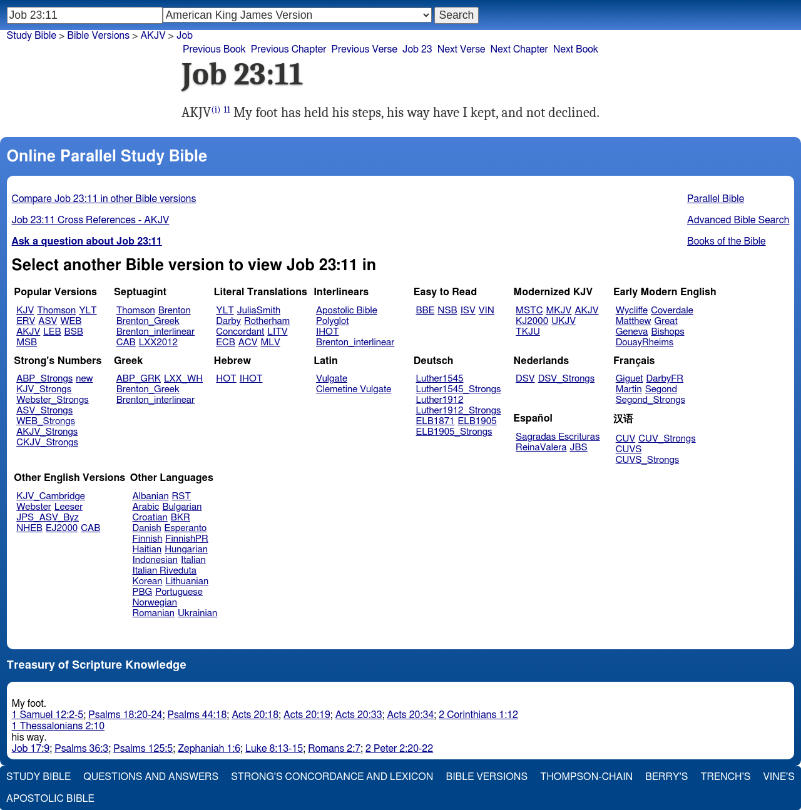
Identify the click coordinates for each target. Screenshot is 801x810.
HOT (226, 378)
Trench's (725, 777)
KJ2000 (532, 321)
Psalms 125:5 (143, 749)
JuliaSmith (258, 310)
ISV (468, 310)
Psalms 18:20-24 (125, 715)
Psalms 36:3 (81, 749)
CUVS (629, 449)
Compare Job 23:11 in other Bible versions (104, 199)
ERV (25, 321)
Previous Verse (364, 49)
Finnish (148, 539)
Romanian (154, 613)
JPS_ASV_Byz (47, 517)
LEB (52, 332)
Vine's (779, 777)
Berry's (666, 777)
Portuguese (179, 592)
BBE (425, 310)
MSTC (529, 310)
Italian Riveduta (164, 570)
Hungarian (186, 549)
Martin (629, 389)
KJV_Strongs (43, 389)
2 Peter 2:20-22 (399, 749)
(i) (215, 109)
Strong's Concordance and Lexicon (332, 777)
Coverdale (672, 310)
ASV (47, 321)
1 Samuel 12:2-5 (48, 715)
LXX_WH (183, 378)
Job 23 (417, 49)
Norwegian (155, 602)
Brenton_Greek (148, 321)
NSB (447, 310)
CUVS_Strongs (648, 460)
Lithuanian (186, 581)
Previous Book (214, 49)
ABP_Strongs (44, 378)
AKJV (28, 332)
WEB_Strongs (45, 421)
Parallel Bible (715, 199)
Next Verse (461, 49)
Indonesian (155, 560)
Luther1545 (440, 378)
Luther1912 (440, 400)
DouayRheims (645, 342)
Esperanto (186, 528)
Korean (148, 581)
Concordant (240, 332)
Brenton (174, 310)
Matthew (633, 321)
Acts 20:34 (410, 715)
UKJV (563, 321)
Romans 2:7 (334, 749)
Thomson (56, 310)
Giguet (629, 378)
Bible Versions (98, 36)
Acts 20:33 (358, 715)
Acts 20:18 (255, 715)
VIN (486, 310)
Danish (147, 528)
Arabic (146, 507)
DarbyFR (665, 378)
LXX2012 (158, 342)
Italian (193, 560)
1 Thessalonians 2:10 (58, 726)
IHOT (327, 332)
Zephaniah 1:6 (209, 749)
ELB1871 (435, 421)
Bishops (667, 332)
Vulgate (331, 378)
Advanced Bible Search (738, 220)
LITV (277, 332)
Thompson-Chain (586, 777)
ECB (225, 342)
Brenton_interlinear (155, 332)
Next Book (575, 49)
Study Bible (31, 36)
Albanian (151, 496)
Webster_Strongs (52, 400)
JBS (578, 447)
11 (226, 109)
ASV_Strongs (44, 410)
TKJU (528, 332)
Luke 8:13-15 (274, 749)
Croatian (150, 517)
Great (666, 321)
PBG (143, 592)
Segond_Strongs (650, 400)
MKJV (558, 310)
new (84, 378)
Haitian (147, 549)
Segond (661, 389)
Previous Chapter (289, 49)
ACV (248, 342)
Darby (228, 321)
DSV (525, 378)
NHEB (29, 528)
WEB (70, 321)
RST (181, 496)
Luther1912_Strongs (458, 410)
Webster (33, 507)
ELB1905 (477, 421)
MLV (270, 342)
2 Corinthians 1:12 (478, 715)
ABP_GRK (138, 378)
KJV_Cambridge (50, 496)
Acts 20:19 (306, 715)
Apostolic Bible (50, 799)
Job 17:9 (31, 749)
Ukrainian (197, 613)
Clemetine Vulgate (353, 389)
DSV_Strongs (566, 378)
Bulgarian (182, 507)
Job (184, 36)
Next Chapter (519, 49)
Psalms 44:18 (197, 715)
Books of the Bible (726, 241)
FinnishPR (186, 539)
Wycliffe (632, 310)
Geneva (632, 332)
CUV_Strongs (666, 438)
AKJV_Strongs (47, 432)
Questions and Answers (150, 777)
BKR (180, 517)
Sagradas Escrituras (557, 437)
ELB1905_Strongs (454, 432)
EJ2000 (62, 528)
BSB (73, 332)
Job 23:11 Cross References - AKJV (91, 220)
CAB (126, 342)
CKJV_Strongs (47, 442)
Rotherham (267, 321)
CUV (626, 438)
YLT (87, 310)
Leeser (68, 507)
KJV (25, 310)
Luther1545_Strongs (458, 389)
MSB (26, 342)
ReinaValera (541, 447)
